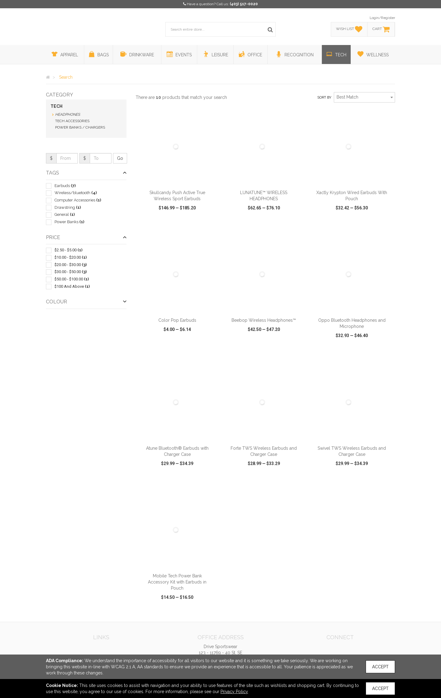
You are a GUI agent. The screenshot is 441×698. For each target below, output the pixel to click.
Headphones (67, 114)
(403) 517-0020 (244, 4)
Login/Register (382, 18)
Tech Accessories (72, 121)
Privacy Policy (234, 691)
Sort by (324, 97)
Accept (380, 666)
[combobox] (364, 97)
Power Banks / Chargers (80, 127)
